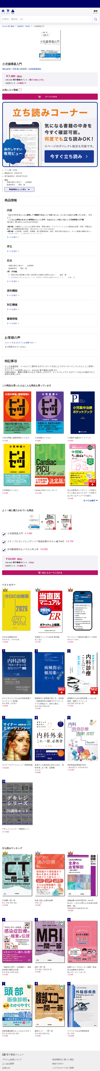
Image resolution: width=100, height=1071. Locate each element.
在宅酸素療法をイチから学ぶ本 (22, 549)
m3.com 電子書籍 (8, 26)
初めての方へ (58, 1064)
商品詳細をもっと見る (17, 189)
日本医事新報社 (35, 69)
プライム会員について (12, 1059)
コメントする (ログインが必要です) (19, 343)
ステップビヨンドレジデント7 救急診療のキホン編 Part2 (35, 541)
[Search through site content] (46, 19)
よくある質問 (8, 1064)
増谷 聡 (5, 69)
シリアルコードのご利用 (63, 1068)
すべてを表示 (89, 500)
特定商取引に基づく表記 (63, 1059)
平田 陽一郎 (17, 69)
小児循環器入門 (15, 533)
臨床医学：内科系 (24, 26)
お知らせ (6, 1068)
